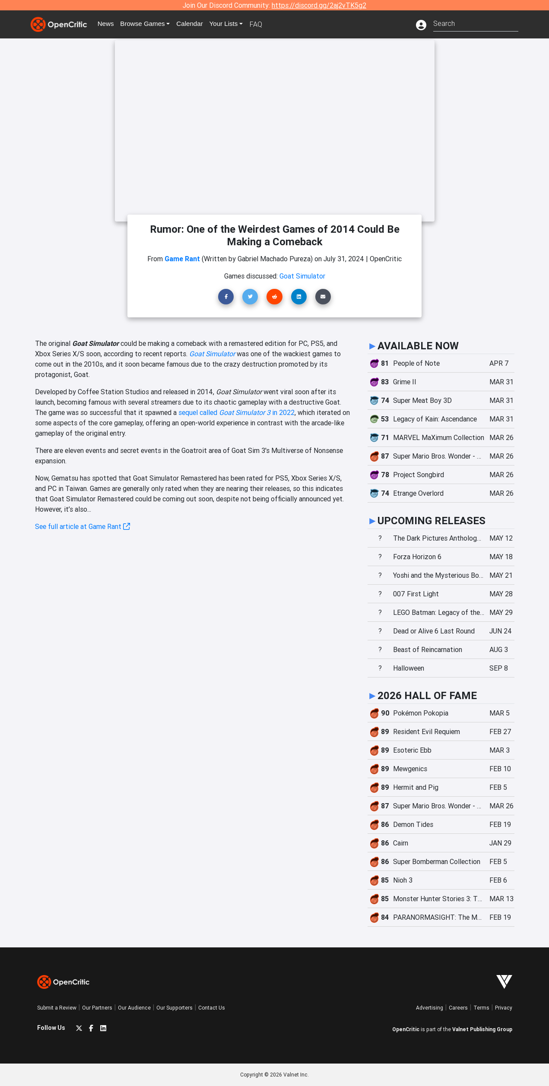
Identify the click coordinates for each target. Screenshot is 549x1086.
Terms (481, 1007)
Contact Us (211, 1007)
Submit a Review (56, 1007)
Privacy (503, 1007)
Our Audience (134, 1007)
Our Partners (97, 1007)
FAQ (263, 24)
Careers (458, 1007)
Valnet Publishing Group (482, 1029)
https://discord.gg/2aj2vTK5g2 (319, 5)
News (108, 24)
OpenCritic (405, 1029)
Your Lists (230, 24)
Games (147, 24)
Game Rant (182, 258)
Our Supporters (174, 1007)
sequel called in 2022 (236, 412)
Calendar (195, 24)
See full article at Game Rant (82, 526)
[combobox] (475, 23)
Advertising (429, 1007)
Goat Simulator (212, 353)
